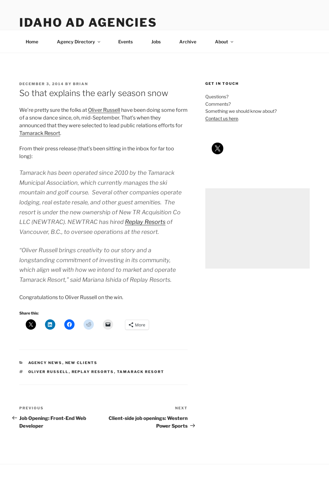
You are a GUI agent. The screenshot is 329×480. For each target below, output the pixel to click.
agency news (45, 362)
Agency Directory (79, 41)
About (224, 41)
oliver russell (48, 371)
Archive (187, 41)
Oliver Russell (104, 110)
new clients (81, 362)
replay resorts (93, 371)
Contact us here (221, 118)
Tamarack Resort (39, 133)
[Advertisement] (257, 228)
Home (32, 41)
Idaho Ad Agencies (88, 22)
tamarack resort (140, 371)
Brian (80, 84)
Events (125, 41)
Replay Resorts (145, 221)
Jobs (156, 41)
